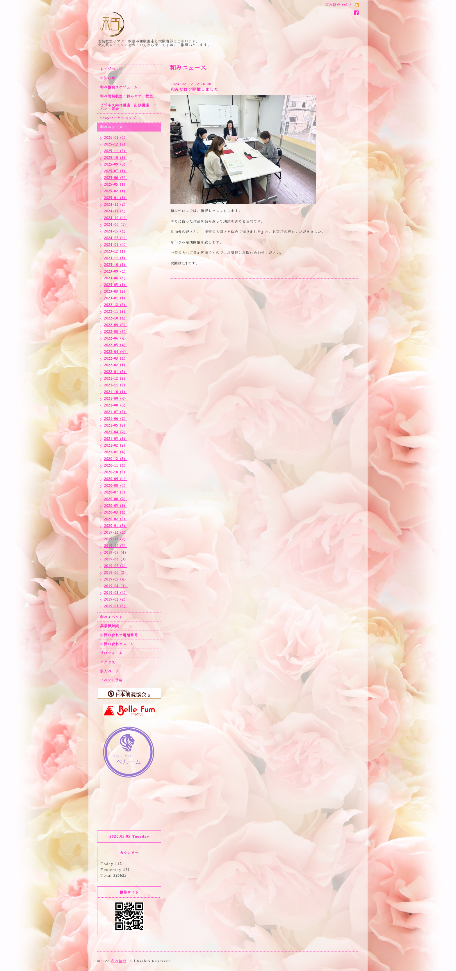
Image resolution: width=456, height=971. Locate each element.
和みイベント (111, 617)
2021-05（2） (115, 425)
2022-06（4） (116, 338)
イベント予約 (111, 680)
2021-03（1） (115, 439)
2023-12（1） (115, 251)
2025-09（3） (115, 164)
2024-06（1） (116, 224)
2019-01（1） (115, 606)
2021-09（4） (116, 398)
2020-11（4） (115, 465)
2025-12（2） (115, 144)
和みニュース (111, 127)
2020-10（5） (115, 472)
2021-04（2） (115, 432)
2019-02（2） (115, 599)
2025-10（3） (115, 157)
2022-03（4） (115, 358)
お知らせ (107, 78)
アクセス (107, 662)
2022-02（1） (115, 365)
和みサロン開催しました (194, 90)
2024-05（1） (115, 231)
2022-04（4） (116, 352)
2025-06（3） (115, 178)
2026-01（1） (115, 137)
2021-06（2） (115, 418)
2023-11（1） (115, 258)
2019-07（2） (115, 566)
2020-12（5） (115, 459)
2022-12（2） (115, 305)
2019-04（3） (116, 586)
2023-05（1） (115, 285)
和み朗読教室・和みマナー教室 (126, 96)
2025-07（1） (115, 171)
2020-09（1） (115, 479)
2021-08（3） (115, 405)
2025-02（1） (115, 191)
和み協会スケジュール (119, 87)
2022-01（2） (115, 372)
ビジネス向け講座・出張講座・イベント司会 (128, 107)
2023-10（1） (115, 265)
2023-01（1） (115, 298)
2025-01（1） (115, 198)
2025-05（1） (115, 184)
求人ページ (109, 671)
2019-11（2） (115, 539)
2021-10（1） (115, 392)
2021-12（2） (115, 378)
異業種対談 (109, 626)
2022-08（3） (115, 331)
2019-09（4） (116, 552)
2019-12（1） (115, 532)
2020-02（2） (115, 519)
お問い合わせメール (117, 644)
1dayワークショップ (118, 118)
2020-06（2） (115, 499)
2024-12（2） (115, 204)
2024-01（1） (115, 244)
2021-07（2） (115, 412)
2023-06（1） (115, 278)
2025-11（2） (115, 151)
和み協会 (118, 961)
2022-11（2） (115, 311)
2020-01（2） (115, 526)
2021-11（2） (115, 385)
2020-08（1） (115, 485)
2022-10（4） (115, 318)
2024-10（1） (115, 218)
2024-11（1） (115, 211)
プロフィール (111, 653)
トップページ (111, 69)
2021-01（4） (115, 452)
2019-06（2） (116, 572)
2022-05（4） (115, 345)
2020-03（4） (115, 512)
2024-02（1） (115, 238)
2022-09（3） (115, 325)
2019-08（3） (116, 559)
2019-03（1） (115, 592)
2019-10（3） (115, 546)
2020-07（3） (115, 492)
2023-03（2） (115, 291)
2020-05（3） (115, 505)
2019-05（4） (116, 579)
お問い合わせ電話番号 (119, 635)
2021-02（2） (115, 445)
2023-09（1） (115, 271)
